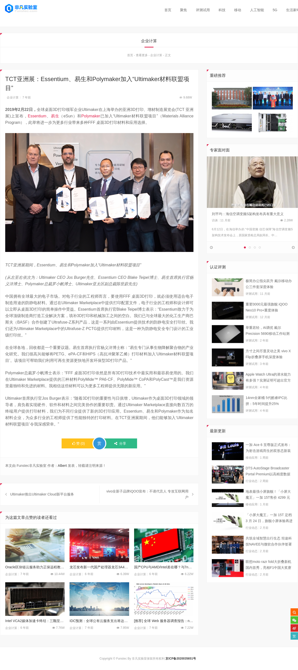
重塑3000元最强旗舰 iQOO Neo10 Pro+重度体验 (267, 320)
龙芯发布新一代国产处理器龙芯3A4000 (99, 580)
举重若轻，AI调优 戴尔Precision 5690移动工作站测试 (268, 343)
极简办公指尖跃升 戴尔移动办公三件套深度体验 (269, 296)
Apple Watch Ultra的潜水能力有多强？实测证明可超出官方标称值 (268, 390)
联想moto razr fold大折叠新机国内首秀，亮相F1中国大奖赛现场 (268, 577)
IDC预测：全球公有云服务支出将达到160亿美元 (99, 633)
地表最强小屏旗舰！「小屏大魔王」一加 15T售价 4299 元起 (268, 507)
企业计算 (156, 55)
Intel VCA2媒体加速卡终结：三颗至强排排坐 (35, 633)
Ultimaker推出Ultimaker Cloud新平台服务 (42, 507)
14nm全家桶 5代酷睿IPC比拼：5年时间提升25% (266, 413)
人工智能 (257, 10)
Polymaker (90, 116)
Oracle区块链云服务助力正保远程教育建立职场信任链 (35, 580)
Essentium (37, 116)
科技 (222, 10)
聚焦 (183, 10)
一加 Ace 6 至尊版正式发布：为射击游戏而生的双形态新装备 (268, 460)
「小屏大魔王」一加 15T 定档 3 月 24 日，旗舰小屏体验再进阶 (269, 530)
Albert (62, 466)
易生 (55, 116)
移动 (237, 10)
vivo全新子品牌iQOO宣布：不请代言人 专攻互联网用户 (147, 507)
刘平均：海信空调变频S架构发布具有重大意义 (248, 214)
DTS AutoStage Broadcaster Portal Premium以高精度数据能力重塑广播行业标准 (268, 484)
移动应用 (252, 470)
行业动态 (252, 493)
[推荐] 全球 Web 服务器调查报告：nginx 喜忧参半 (163, 633)
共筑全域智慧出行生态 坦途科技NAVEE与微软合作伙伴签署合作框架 (269, 554)
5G (275, 10)
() (78, 444)
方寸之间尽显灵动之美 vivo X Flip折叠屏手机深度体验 (268, 366)
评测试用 (203, 10)
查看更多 (142, 55)
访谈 (215, 221)
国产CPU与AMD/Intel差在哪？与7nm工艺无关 (163, 580)
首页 (167, 10)
